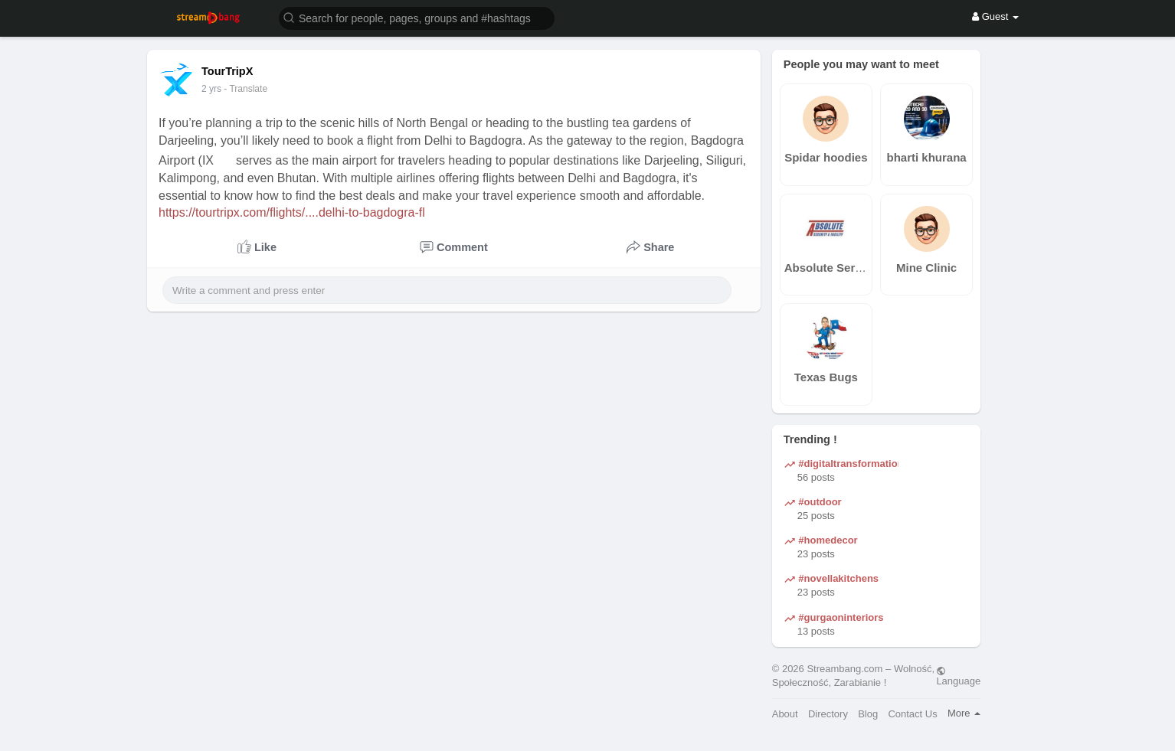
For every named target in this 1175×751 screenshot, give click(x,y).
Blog (868, 714)
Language (958, 676)
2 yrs (211, 88)
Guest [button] (995, 16)
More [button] (964, 713)
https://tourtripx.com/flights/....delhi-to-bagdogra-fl (292, 212)
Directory (828, 714)
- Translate (245, 88)
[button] (416, 17)
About (785, 714)
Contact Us (912, 714)
